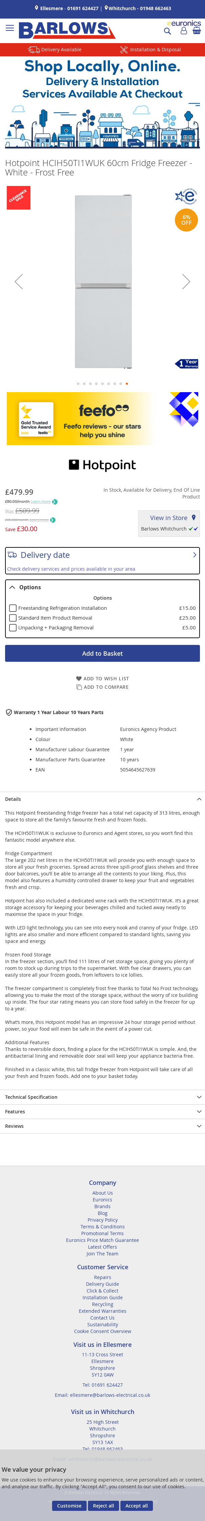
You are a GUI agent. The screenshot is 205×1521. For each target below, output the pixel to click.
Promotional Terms (102, 1233)
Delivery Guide (102, 1284)
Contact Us (102, 1317)
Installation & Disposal (155, 49)
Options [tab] (25, 587)
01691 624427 (82, 8)
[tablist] (102, 608)
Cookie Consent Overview (102, 1331)
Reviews (14, 1126)
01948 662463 (155, 8)
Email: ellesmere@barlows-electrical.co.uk (102, 1395)
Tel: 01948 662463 (103, 1449)
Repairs (102, 1277)
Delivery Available (61, 49)
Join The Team (102, 1253)
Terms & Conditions (103, 1226)
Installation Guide (103, 1297)
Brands (102, 1206)
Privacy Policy (103, 1220)
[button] (18, 281)
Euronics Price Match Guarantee (102, 1240)
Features (15, 1111)
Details (13, 799)
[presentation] (102, 799)
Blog (103, 1213)
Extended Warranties (103, 1311)
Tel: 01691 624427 (103, 1385)
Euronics (102, 1199)
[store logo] (67, 30)
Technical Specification (31, 1097)
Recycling (102, 1304)
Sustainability (102, 1324)
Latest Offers (102, 1247)
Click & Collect (102, 1290)
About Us (102, 1193)
